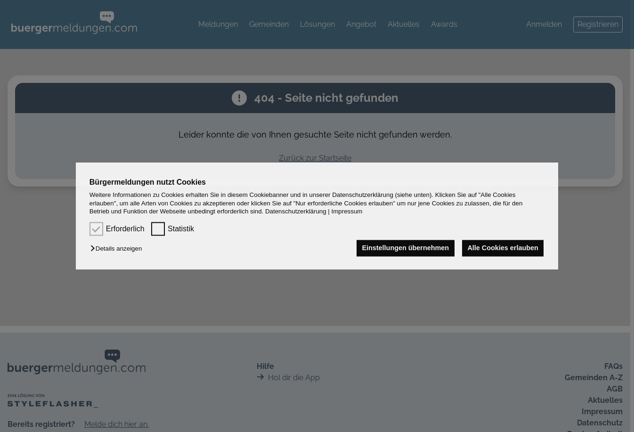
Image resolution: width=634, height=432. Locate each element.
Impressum (347, 211)
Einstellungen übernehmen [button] (405, 248)
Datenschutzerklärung (295, 211)
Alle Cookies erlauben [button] (502, 248)
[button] (118, 249)
